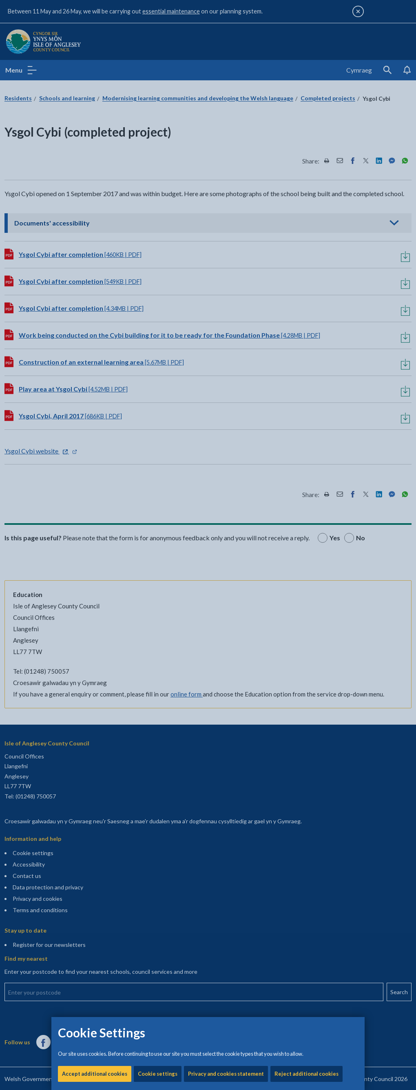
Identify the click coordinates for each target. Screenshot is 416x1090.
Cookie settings (157, 277)
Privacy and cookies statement (226, 277)
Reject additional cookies (306, 277)
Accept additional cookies (94, 277)
